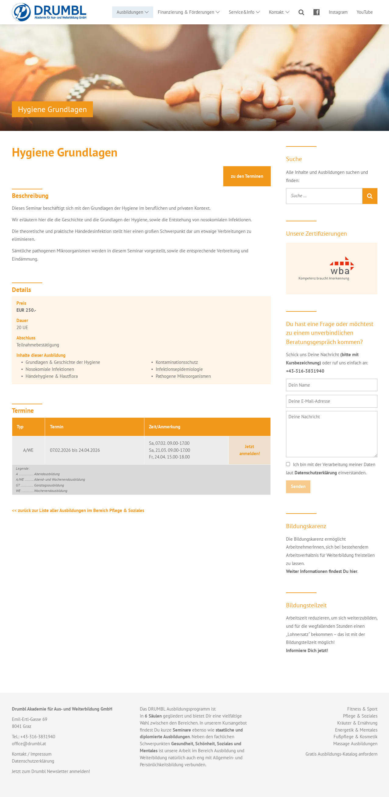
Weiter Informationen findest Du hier (321, 571)
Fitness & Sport (362, 709)
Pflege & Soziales (360, 716)
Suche (301, 12)
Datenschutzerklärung (316, 473)
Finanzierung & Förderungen (186, 12)
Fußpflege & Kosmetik (355, 736)
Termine (247, 176)
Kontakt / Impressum (31, 754)
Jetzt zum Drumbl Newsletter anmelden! (51, 771)
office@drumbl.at (29, 743)
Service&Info (241, 12)
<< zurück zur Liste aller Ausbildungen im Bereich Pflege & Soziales (78, 511)
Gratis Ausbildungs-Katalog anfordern (341, 754)
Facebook (316, 12)
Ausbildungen (130, 12)
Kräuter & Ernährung (357, 723)
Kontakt (276, 12)
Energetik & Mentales (356, 730)
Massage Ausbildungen (355, 743)
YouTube (365, 12)
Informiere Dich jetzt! (307, 650)
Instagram (338, 12)
